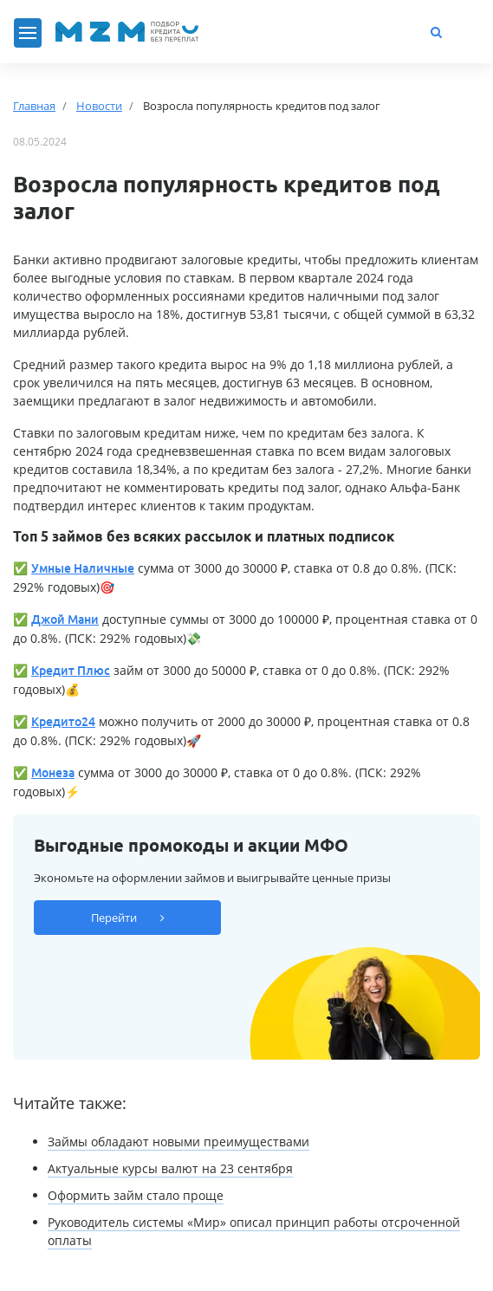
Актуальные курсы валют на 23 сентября (170, 1168)
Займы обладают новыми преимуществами (178, 1141)
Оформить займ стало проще (136, 1195)
